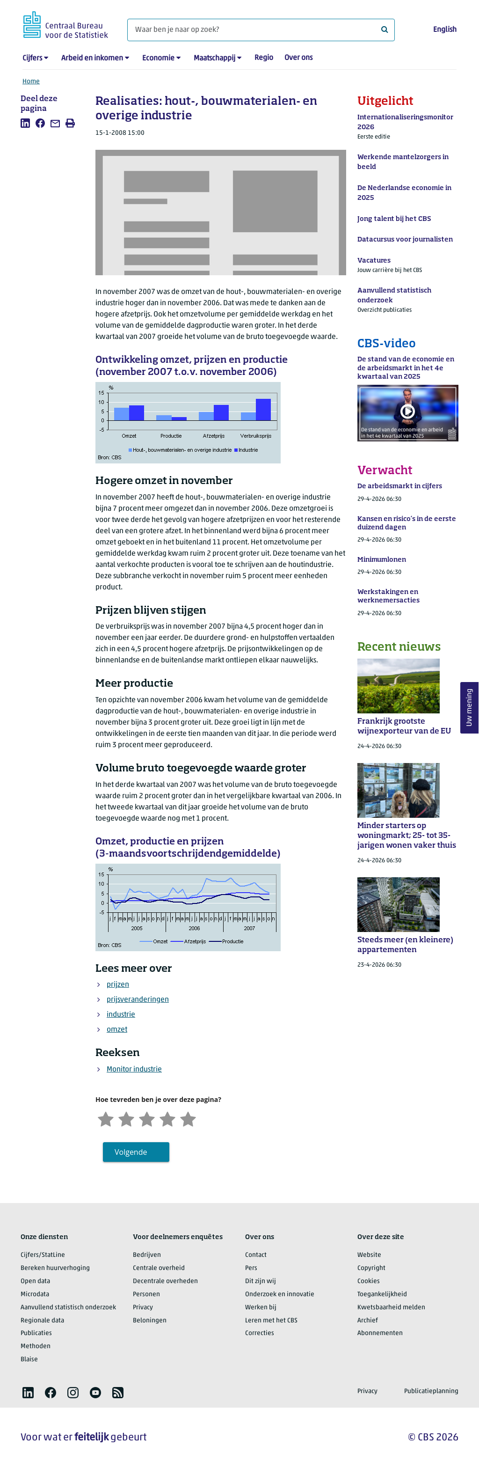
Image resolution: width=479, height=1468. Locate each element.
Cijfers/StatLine (43, 1255)
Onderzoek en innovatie (279, 1295)
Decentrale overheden (165, 1281)
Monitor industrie (134, 1069)
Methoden (36, 1346)
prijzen (118, 985)
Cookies (368, 1281)
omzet (117, 1030)
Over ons (298, 58)
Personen (146, 1295)
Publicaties (36, 1333)
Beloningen (150, 1321)
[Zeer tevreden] (188, 1118)
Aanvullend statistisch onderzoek (68, 1308)
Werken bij (260, 1308)
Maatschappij (214, 58)
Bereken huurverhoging (55, 1268)
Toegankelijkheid (382, 1295)
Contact (256, 1255)
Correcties (259, 1333)
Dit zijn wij (260, 1281)
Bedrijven (147, 1255)
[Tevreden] (167, 1118)
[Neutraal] (147, 1118)
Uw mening (469, 708)
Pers (251, 1268)
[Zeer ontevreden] (105, 1118)
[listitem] (25, 123)
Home (31, 82)
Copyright (371, 1268)
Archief (367, 1321)
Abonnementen (380, 1333)
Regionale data (42, 1321)
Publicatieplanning (431, 1391)
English (445, 30)
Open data (35, 1281)
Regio (263, 58)
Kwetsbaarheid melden (391, 1308)
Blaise (29, 1360)
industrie (121, 1015)
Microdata (35, 1295)
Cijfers (32, 58)
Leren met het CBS (271, 1321)
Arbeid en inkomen (92, 58)
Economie (158, 58)
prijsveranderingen (138, 1000)
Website (369, 1255)
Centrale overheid (159, 1268)
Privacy (143, 1308)
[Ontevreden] (126, 1118)
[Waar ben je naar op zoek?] (261, 30)
